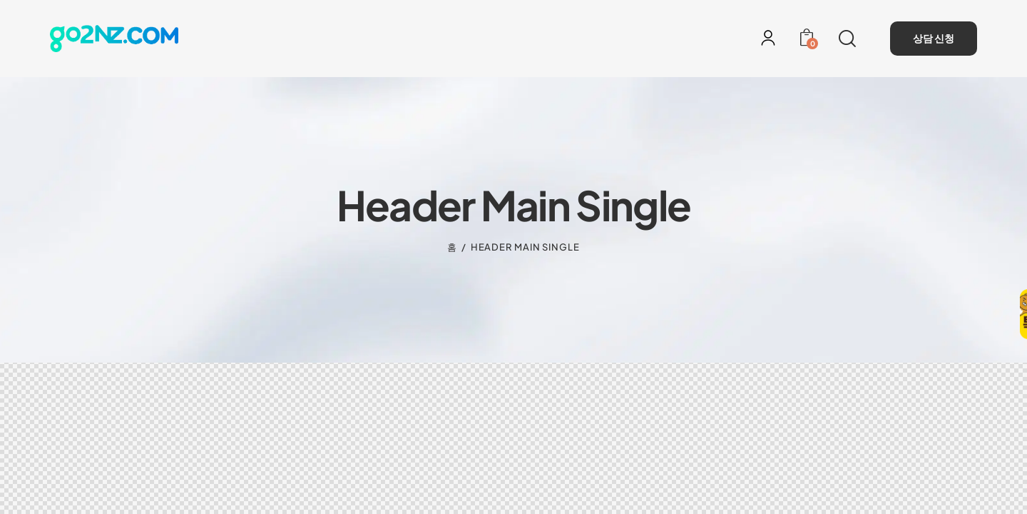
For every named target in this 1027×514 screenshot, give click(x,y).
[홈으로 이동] (114, 38)
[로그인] (768, 37)
